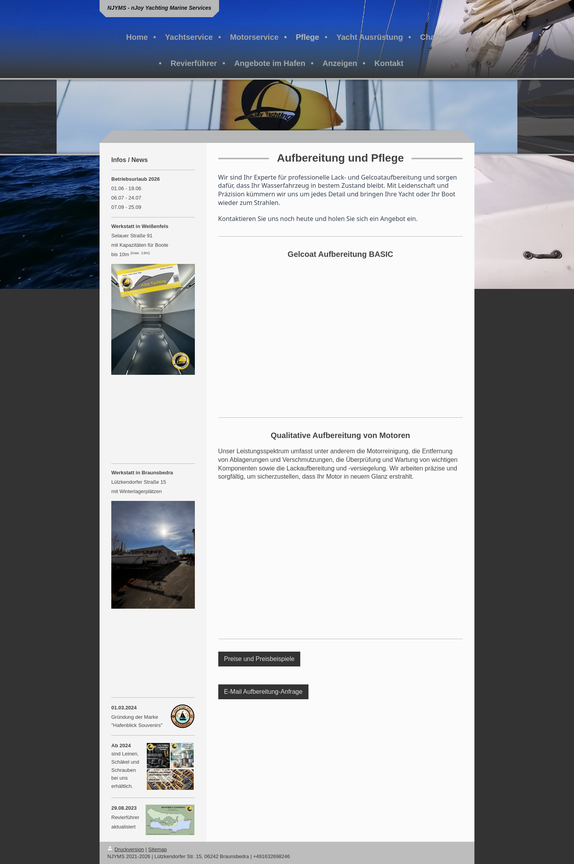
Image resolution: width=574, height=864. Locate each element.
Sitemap (157, 849)
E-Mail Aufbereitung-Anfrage (263, 691)
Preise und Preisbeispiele (259, 659)
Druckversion (125, 849)
